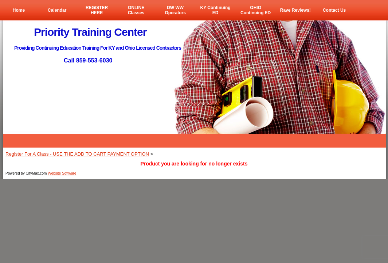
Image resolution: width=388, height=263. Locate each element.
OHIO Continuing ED (255, 10)
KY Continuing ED (215, 10)
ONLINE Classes (136, 10)
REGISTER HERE (97, 10)
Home (19, 10)
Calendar (57, 10)
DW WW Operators (175, 10)
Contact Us (334, 10)
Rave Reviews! (295, 10)
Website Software (62, 173)
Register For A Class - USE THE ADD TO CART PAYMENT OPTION (77, 154)
